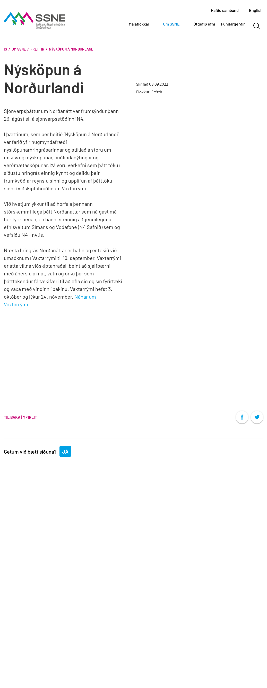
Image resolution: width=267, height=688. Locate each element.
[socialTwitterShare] (257, 417)
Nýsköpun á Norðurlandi (71, 49)
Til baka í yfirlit (20, 417)
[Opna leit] (256, 26)
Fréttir (37, 49)
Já (65, 451)
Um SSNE (19, 49)
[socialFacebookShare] (242, 417)
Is (5, 49)
